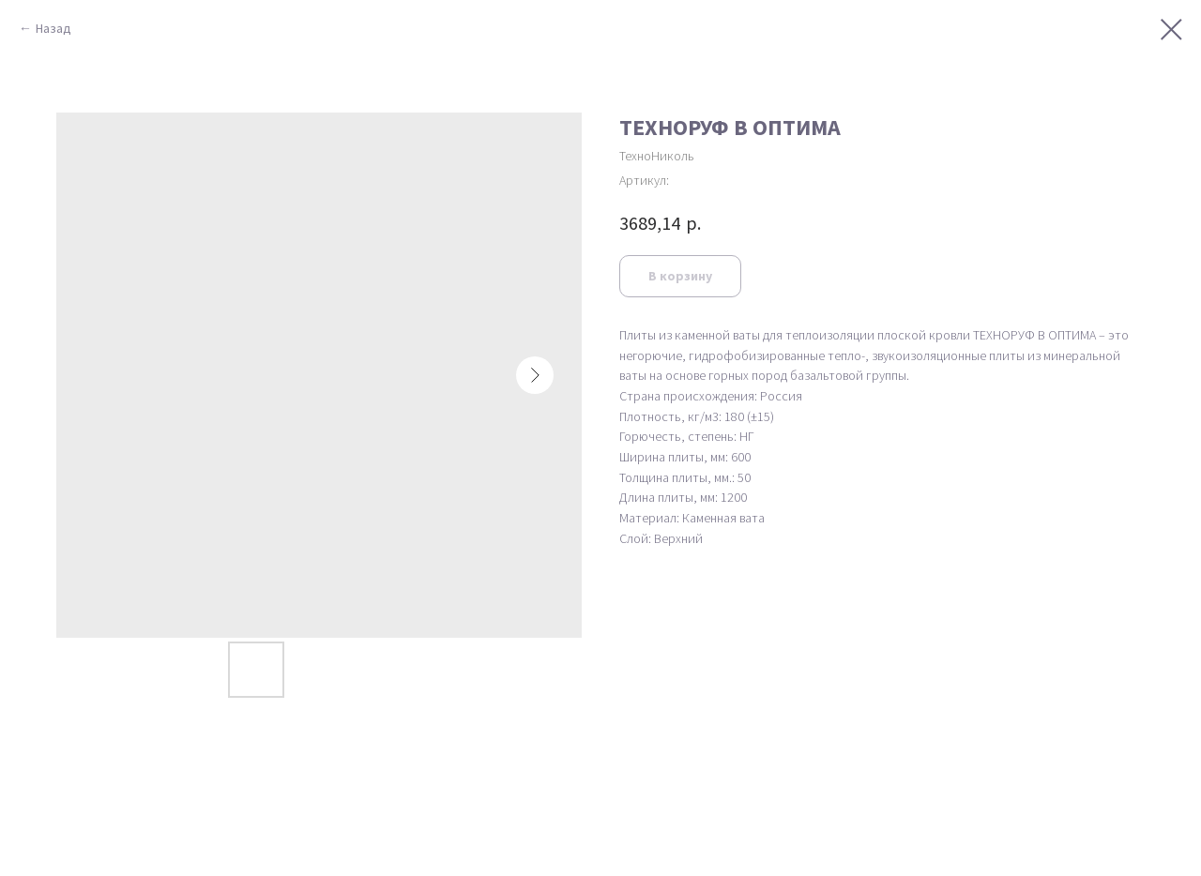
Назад (53, 28)
